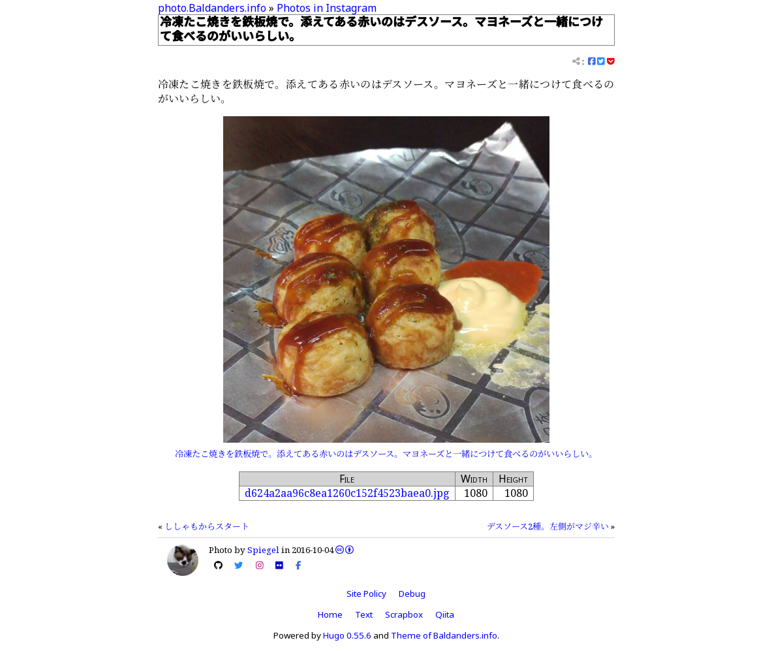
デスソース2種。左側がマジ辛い (548, 526)
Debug (412, 593)
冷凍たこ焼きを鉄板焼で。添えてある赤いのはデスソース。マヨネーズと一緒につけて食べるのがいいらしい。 (386, 454)
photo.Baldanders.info (212, 8)
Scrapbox (404, 614)
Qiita (444, 614)
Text (364, 614)
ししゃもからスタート (206, 526)
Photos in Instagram (327, 8)
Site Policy (366, 593)
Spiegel (263, 550)
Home (330, 614)
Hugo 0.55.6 (347, 635)
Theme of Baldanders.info (444, 635)
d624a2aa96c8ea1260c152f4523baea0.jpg (347, 493)
